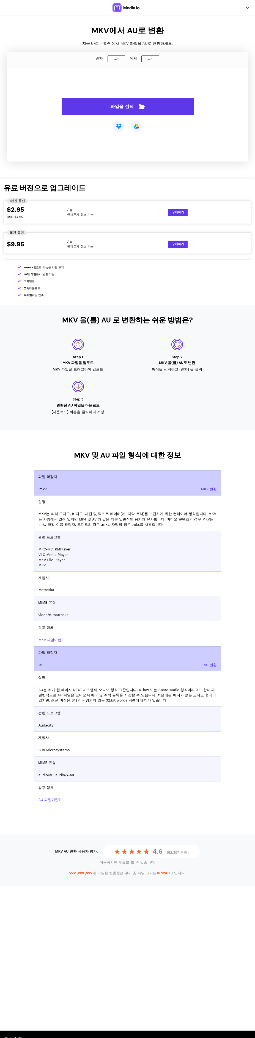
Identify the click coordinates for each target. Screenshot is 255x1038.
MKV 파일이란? (51, 640)
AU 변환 (210, 665)
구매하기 (178, 212)
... (115, 58)
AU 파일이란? (50, 800)
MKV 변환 (209, 489)
